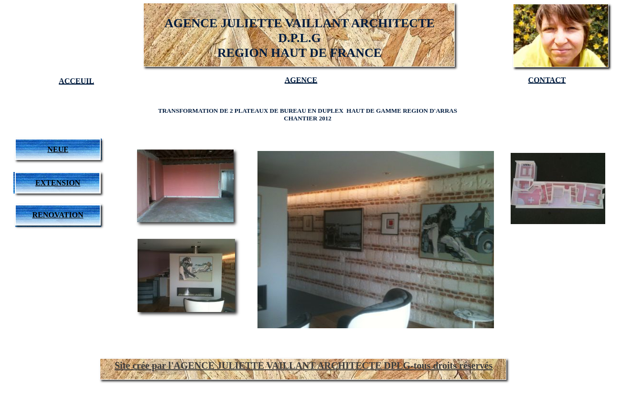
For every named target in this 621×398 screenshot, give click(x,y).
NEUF (57, 149)
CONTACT (547, 80)
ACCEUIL (76, 81)
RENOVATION (58, 215)
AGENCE (301, 80)
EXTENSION (57, 183)
